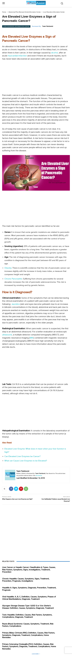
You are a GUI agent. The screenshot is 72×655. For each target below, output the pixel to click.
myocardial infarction (17, 56)
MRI (31, 338)
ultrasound (7, 335)
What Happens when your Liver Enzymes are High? (17, 499)
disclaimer (39, 475)
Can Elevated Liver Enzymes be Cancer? (22, 456)
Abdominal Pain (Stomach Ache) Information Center (25, 12)
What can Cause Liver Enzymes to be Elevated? (25, 461)
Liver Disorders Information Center (54, 12)
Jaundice (15, 304)
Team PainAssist (47, 26)
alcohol (54, 53)
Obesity (7, 268)
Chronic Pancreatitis (13, 279)
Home (4, 12)
